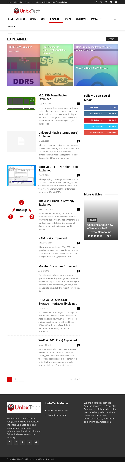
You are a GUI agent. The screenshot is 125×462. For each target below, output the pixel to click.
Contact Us (28, 2)
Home (9, 2)
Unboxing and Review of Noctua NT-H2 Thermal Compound (100, 228)
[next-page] (21, 379)
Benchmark (82, 19)
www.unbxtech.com (58, 410)
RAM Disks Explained (52, 238)
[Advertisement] (83, 10)
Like (114, 107)
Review (34, 19)
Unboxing (21, 19)
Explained (56, 19)
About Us (18, 2)
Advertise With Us (43, 2)
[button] (114, 19)
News (44, 19)
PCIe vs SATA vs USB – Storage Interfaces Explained (57, 301)
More (11, 26)
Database (96, 19)
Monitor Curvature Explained (57, 266)
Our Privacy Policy (59, 2)
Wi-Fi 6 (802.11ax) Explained (57, 340)
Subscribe (112, 133)
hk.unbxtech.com (57, 415)
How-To (68, 19)
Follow (112, 114)
